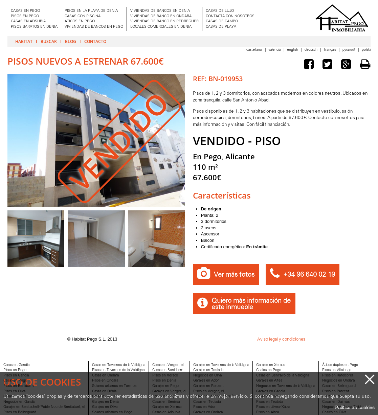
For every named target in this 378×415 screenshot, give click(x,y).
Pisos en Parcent (335, 391)
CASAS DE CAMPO (222, 21)
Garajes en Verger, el (169, 391)
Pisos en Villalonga (336, 370)
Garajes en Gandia (270, 391)
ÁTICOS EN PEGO (80, 21)
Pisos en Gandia (16, 375)
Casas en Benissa (166, 402)
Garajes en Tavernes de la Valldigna (221, 365)
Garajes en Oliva (104, 407)
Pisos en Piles (333, 396)
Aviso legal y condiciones (281, 339)
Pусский (349, 50)
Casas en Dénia (104, 391)
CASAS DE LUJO (220, 11)
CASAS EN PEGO (25, 11)
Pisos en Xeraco (165, 375)
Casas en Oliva (14, 396)
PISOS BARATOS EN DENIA (34, 27)
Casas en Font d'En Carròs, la (216, 396)
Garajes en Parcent (208, 386)
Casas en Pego (15, 380)
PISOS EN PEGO (25, 16)
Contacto (95, 41)
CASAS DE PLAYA (221, 27)
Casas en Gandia (16, 365)
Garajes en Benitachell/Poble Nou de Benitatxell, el (44, 407)
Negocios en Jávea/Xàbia (342, 407)
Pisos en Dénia (164, 380)
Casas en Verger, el (167, 365)
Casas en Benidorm (167, 370)
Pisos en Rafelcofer (337, 375)
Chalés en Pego (268, 370)
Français (330, 50)
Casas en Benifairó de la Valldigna (282, 375)
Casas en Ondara (105, 375)
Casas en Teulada (207, 402)
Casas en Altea (103, 396)
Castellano (254, 50)
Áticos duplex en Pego (340, 365)
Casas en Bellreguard (339, 386)
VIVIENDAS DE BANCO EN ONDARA (161, 16)
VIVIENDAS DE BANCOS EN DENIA (160, 11)
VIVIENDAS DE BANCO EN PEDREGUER (164, 21)
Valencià (275, 50)
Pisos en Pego (14, 370)
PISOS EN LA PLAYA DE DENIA (91, 11)
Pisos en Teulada (269, 402)
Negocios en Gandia (19, 402)
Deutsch (311, 50)
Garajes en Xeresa (166, 407)
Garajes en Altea (269, 380)
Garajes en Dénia (105, 402)
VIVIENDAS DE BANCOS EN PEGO (94, 27)
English (293, 50)
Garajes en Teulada (208, 370)
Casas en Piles (267, 396)
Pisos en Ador (204, 407)
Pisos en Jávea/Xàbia (273, 407)
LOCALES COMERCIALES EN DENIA (161, 27)
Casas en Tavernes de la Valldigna (118, 365)
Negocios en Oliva (207, 375)
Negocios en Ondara (338, 380)
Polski (366, 50)
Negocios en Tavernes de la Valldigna (285, 386)
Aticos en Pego (164, 396)
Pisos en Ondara (105, 380)
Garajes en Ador (206, 380)
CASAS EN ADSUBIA (28, 21)
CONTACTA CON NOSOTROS (230, 16)
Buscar (49, 41)
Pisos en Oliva (14, 391)
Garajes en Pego (165, 386)
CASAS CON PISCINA (83, 16)
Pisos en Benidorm (18, 386)
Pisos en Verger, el (208, 391)
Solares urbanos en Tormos (114, 386)
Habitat (23, 41)
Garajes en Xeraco (270, 365)
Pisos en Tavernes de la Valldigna (118, 370)
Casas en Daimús (336, 402)
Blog (70, 41)
